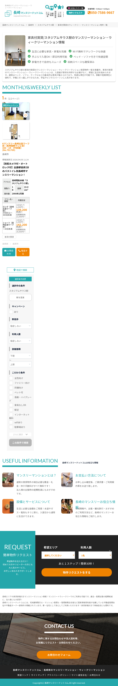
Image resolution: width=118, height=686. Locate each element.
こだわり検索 (59, 14)
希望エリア (50, 547)
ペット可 (18, 391)
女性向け (18, 377)
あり (16, 311)
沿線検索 (52, 14)
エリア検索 (47, 14)
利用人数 (86, 547)
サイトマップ (37, 674)
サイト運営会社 (79, 674)
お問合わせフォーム (59, 654)
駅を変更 (20, 296)
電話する (24, 252)
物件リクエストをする (76, 572)
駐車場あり (19, 426)
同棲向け (18, 387)
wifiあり (18, 421)
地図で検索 (21, 269)
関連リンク (23, 674)
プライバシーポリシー (58, 674)
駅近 (16, 409)
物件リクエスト (76, 12)
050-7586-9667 (102, 12)
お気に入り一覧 (76, 8)
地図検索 (55, 14)
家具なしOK (20, 404)
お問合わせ (10, 252)
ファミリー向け (22, 382)
